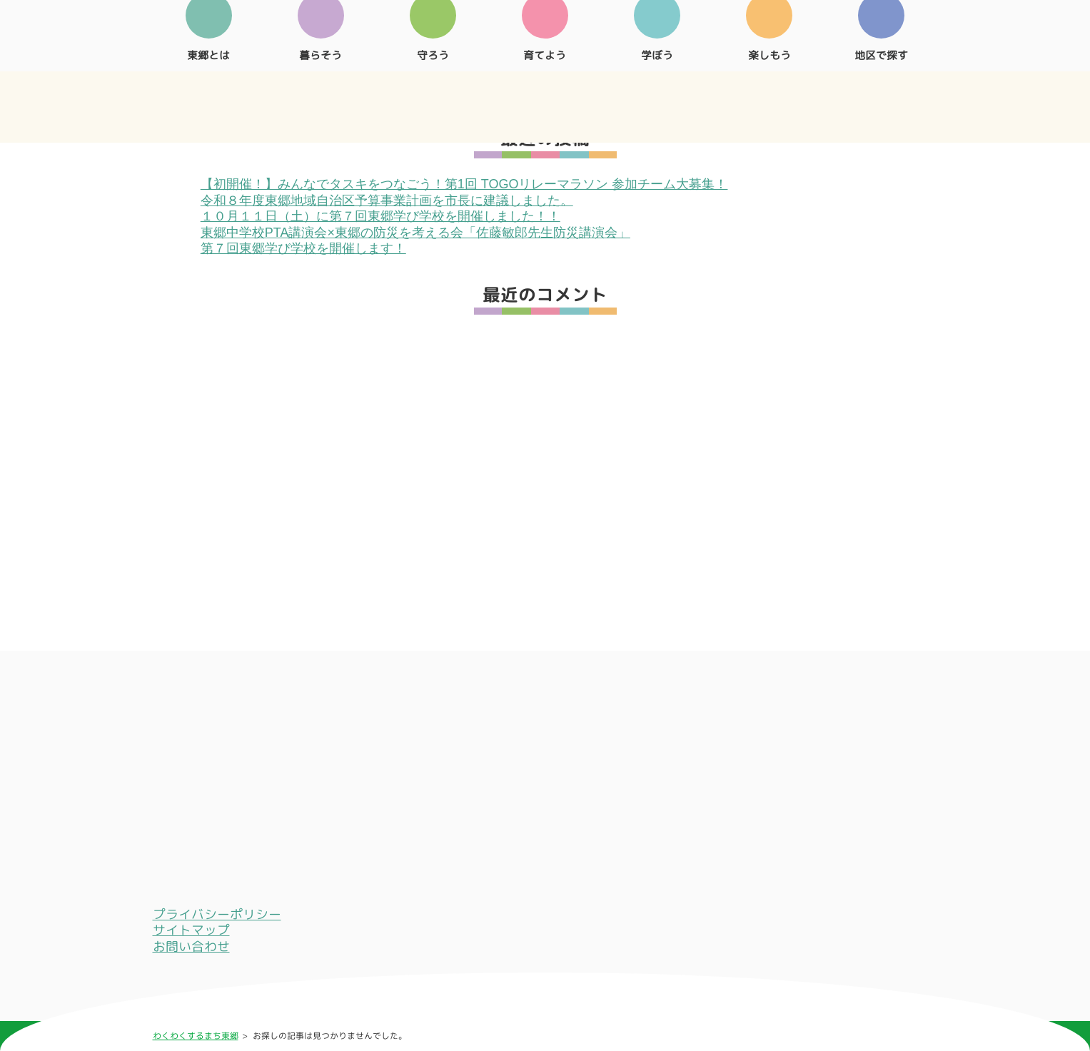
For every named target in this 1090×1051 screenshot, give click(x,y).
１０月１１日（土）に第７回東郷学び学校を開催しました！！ (380, 216)
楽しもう (769, 102)
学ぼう (657, 102)
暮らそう (321, 102)
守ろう (433, 102)
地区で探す (881, 102)
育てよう (545, 102)
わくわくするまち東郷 (195, 1036)
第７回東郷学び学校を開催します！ (303, 248)
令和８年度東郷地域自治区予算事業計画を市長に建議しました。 (387, 200)
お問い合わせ (191, 946)
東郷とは (209, 102)
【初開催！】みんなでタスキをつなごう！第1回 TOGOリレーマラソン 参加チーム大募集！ (464, 184)
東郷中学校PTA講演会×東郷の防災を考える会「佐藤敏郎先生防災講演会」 (415, 232)
